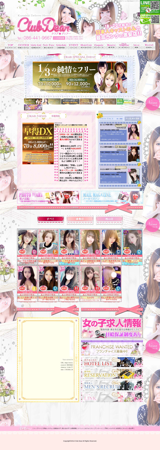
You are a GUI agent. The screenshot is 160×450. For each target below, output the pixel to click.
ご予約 (105, 428)
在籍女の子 (57, 428)
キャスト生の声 (128, 428)
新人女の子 (66, 428)
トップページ (38, 428)
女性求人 (119, 428)
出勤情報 (74, 428)
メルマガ (112, 428)
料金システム (48, 428)
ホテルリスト (89, 428)
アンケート (98, 428)
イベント (81, 428)
